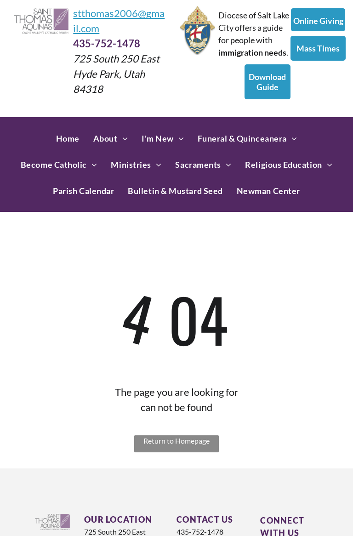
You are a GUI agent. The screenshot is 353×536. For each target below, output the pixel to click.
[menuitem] (67, 138)
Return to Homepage (176, 440)
